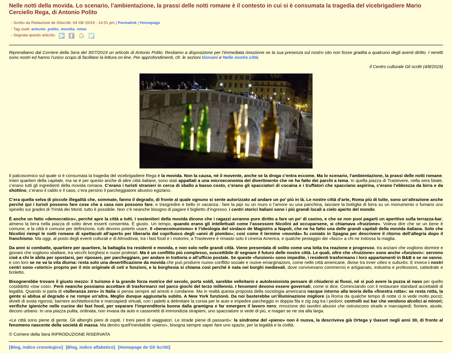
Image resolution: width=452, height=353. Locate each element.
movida (67, 29)
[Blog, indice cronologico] (36, 347)
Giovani (210, 57)
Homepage (150, 22)
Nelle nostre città (240, 57)
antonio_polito (45, 29)
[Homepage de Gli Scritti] (144, 347)
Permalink (127, 22)
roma (81, 29)
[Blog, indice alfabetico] (90, 347)
